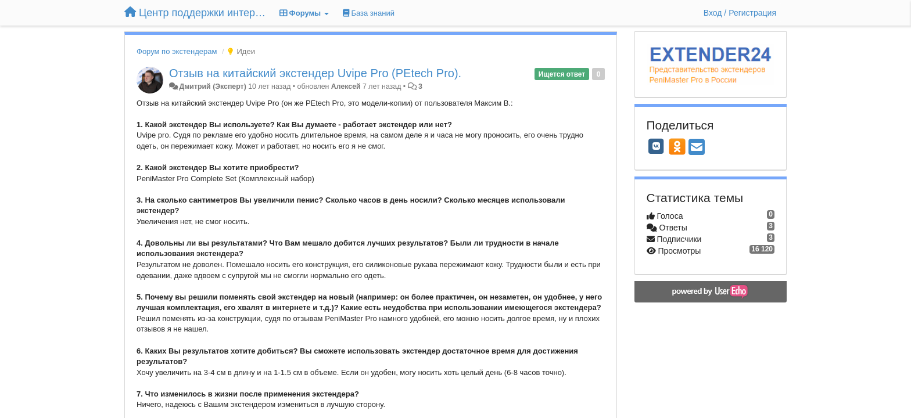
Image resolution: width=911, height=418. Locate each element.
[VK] (656, 146)
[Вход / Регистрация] (740, 13)
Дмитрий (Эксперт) (212, 86)
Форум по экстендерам (177, 51)
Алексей (346, 86)
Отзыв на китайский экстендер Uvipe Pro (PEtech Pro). (315, 73)
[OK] (677, 146)
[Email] (696, 148)
